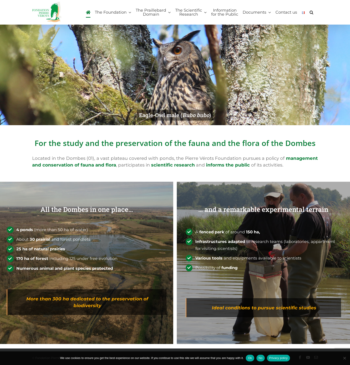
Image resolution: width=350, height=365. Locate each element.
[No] (344, 358)
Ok (250, 358)
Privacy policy (278, 358)
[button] (311, 12)
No (260, 358)
